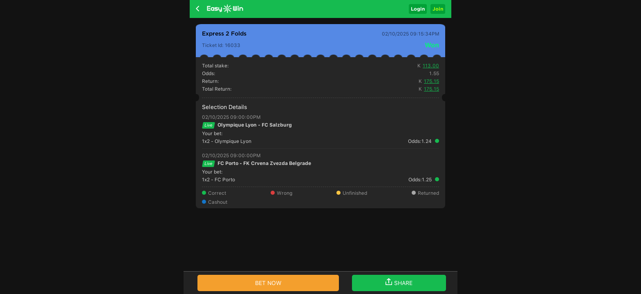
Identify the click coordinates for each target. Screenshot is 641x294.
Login (418, 8)
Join (438, 8)
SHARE (398, 282)
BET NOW (268, 283)
